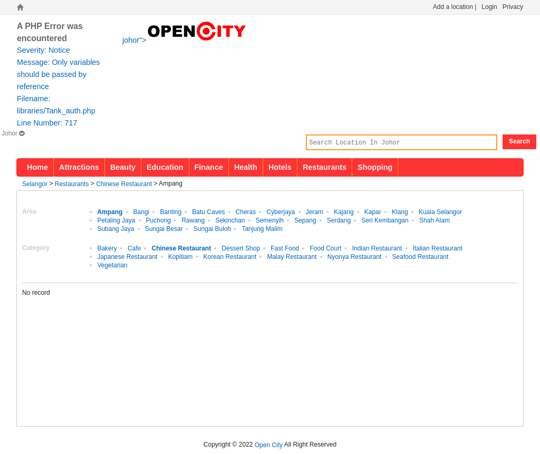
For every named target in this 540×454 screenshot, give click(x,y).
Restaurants (324, 167)
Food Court (325, 248)
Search (519, 141)
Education (165, 167)
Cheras (246, 211)
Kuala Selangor (440, 211)
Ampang (109, 211)
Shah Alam (434, 220)
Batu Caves (208, 211)
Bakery (107, 248)
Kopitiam (180, 256)
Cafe (134, 248)
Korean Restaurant (230, 256)
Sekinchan (230, 220)
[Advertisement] (436, 354)
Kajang (343, 211)
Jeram (314, 211)
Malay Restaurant (291, 256)
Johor (13, 133)
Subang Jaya (115, 228)
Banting (170, 211)
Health (245, 167)
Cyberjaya (280, 211)
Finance (209, 167)
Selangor (34, 183)
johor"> (185, 39)
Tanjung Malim (262, 228)
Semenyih (270, 220)
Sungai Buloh (212, 228)
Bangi (141, 211)
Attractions (79, 167)
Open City (269, 444)
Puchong (158, 220)
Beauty (123, 167)
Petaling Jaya (116, 220)
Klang (400, 211)
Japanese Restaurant (127, 256)
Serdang (339, 220)
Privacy (513, 7)
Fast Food (285, 248)
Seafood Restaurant (420, 256)
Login (489, 7)
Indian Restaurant (377, 248)
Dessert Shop (240, 248)
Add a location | (455, 7)
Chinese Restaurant (124, 183)
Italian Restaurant (437, 248)
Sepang (305, 220)
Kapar (372, 211)
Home (37, 167)
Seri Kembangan (384, 220)
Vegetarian (112, 264)
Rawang (193, 220)
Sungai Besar (164, 228)
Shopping (375, 167)
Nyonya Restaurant (354, 256)
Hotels (280, 167)
